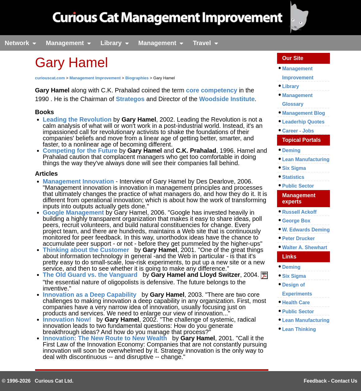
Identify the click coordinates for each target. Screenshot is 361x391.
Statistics (293, 177)
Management (68, 43)
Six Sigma (294, 168)
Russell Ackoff (299, 212)
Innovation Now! (67, 319)
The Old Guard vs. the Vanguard (90, 274)
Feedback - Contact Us (330, 381)
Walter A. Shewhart (304, 247)
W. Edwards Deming (306, 229)
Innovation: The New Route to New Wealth (105, 338)
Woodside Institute (227, 98)
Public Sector (298, 186)
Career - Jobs (298, 130)
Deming (291, 150)
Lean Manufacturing (306, 159)
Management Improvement (95, 78)
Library (114, 43)
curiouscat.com (50, 78)
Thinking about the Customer (86, 249)
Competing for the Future (80, 150)
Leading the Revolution (77, 119)
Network (20, 43)
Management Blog (303, 113)
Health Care (296, 302)
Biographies (137, 78)
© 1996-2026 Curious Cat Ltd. (38, 381)
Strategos (130, 98)
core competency (211, 90)
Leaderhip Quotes (303, 121)
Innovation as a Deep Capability (90, 294)
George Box (296, 220)
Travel (205, 43)
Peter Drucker (298, 238)
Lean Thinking (299, 329)
